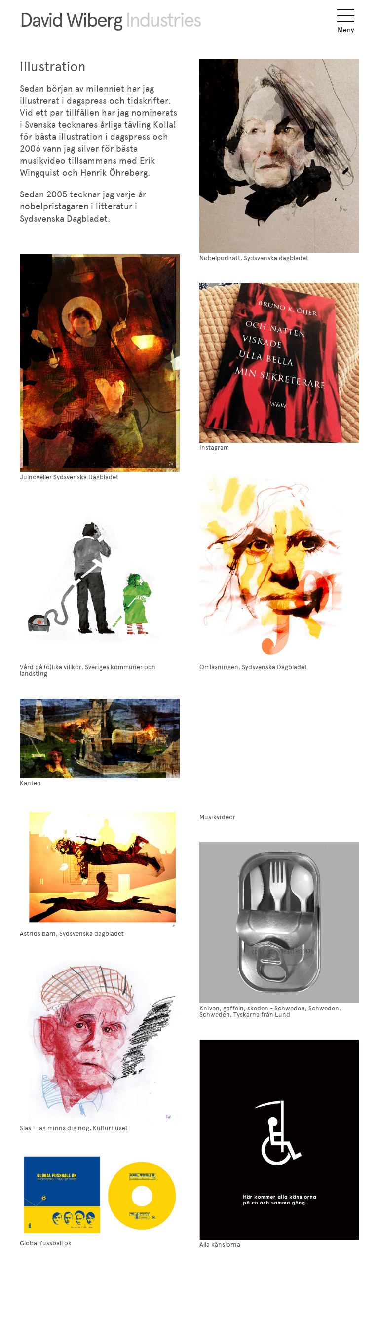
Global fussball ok (46, 1243)
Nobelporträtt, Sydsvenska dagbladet (253, 258)
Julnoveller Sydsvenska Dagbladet (69, 477)
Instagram (214, 447)
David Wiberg (110, 20)
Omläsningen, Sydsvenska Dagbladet (253, 667)
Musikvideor (217, 817)
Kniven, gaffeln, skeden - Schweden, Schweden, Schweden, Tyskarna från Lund (270, 1011)
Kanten (30, 783)
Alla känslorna (219, 1245)
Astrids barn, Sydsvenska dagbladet (72, 934)
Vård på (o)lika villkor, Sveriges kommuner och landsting (87, 670)
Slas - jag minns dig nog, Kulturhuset (74, 1128)
